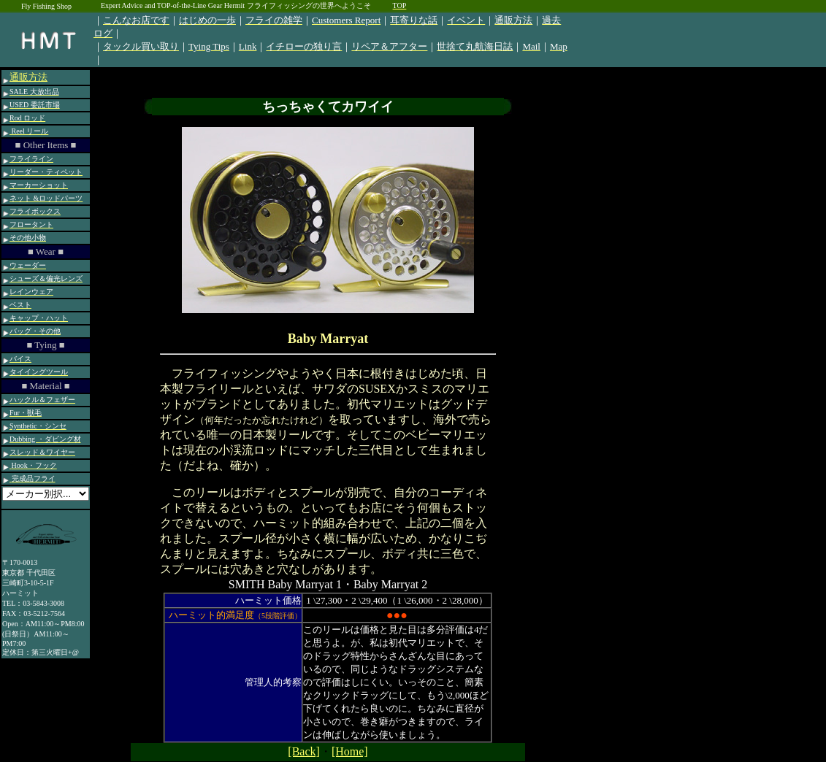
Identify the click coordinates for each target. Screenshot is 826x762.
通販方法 (28, 77)
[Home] (350, 751)
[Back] (304, 751)
